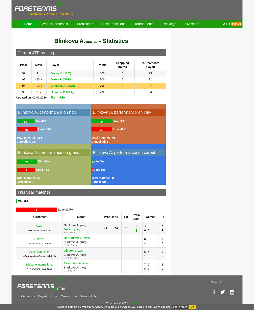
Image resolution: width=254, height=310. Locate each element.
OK (192, 306)
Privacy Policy (89, 296)
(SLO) (61, 73)
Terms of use (69, 296)
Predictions (85, 24)
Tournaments (144, 24)
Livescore (192, 24)
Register (43, 296)
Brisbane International (39, 264)
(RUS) (63, 85)
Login (54, 296)
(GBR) (61, 79)
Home (28, 24)
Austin (39, 226)
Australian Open (39, 251)
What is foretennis (55, 24)
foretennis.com (138, 303)
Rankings (169, 24)
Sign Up (236, 23)
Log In (226, 23)
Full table (58, 97)
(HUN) (62, 92)
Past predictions (113, 24)
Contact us (28, 296)
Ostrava (39, 239)
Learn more (180, 306)
